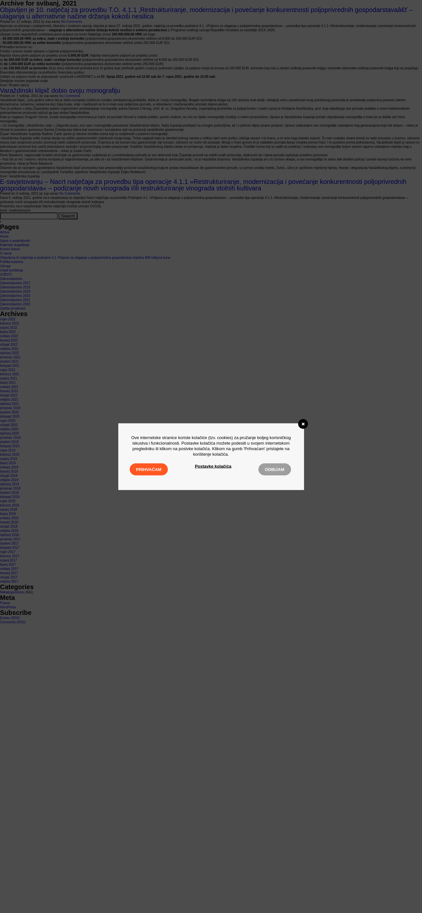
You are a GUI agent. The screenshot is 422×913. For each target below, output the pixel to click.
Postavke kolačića (213, 465)
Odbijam (274, 469)
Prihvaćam (149, 469)
